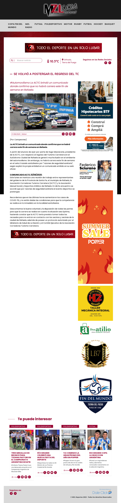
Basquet (110, 24)
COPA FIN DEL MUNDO (15, 26)
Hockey (98, 24)
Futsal (39, 24)
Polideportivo (53, 24)
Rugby (78, 24)
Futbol (88, 24)
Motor (68, 24)
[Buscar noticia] (29, 60)
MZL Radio (28, 26)
